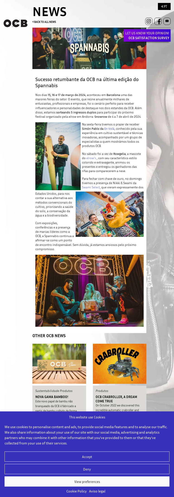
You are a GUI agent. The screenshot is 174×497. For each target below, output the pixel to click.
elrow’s (91, 158)
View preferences (87, 482)
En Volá (109, 128)
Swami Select (91, 187)
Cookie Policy (76, 491)
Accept (87, 457)
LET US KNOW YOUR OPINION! (147, 35)
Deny (87, 469)
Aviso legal (97, 491)
